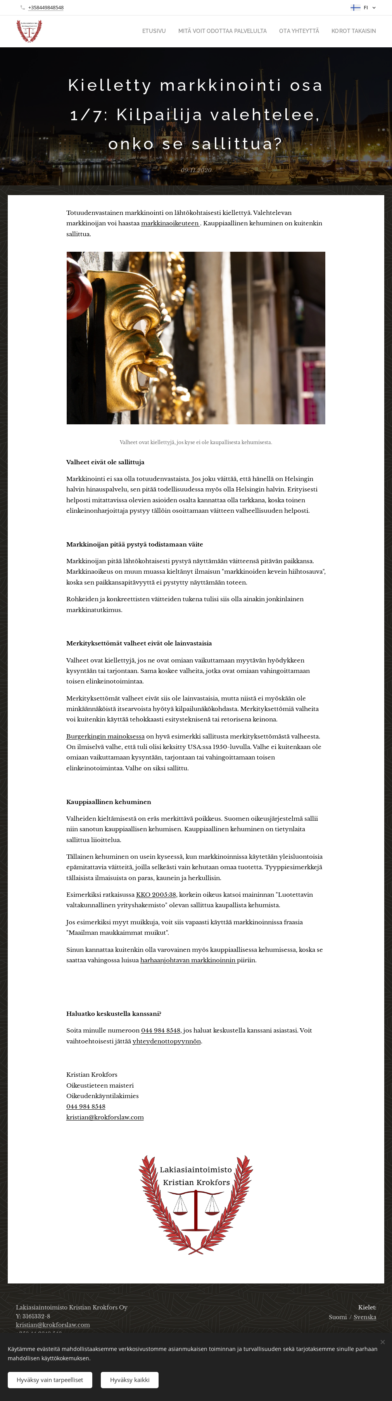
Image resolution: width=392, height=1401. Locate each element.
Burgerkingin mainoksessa (105, 736)
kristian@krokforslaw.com (105, 1117)
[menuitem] (171, 31)
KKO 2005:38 (156, 894)
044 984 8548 (160, 1030)
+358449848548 (46, 7)
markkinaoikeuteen (170, 223)
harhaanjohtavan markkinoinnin (188, 960)
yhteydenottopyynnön (167, 1041)
